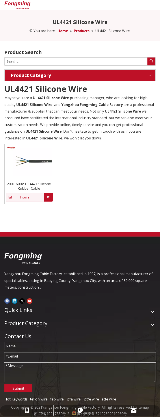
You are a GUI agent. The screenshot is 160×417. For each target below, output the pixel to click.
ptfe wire (91, 399)
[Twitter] (22, 300)
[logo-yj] (23, 258)
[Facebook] (7, 300)
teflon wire (39, 399)
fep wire (57, 399)
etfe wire (109, 399)
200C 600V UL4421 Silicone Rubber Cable (29, 186)
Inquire (17, 197)
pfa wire (74, 399)
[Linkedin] (14, 300)
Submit (18, 388)
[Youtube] (29, 300)
